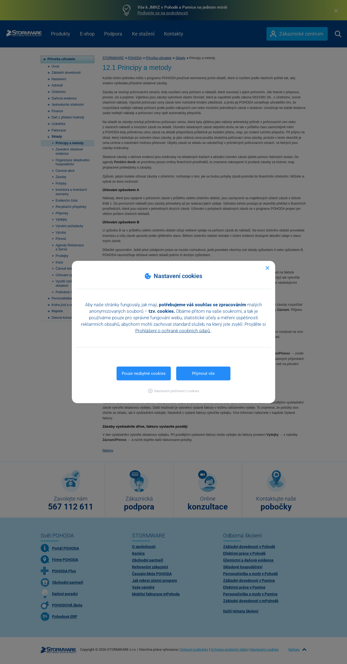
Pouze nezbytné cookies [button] (144, 373)
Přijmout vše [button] (203, 373)
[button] (173, 391)
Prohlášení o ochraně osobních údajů (173, 330)
